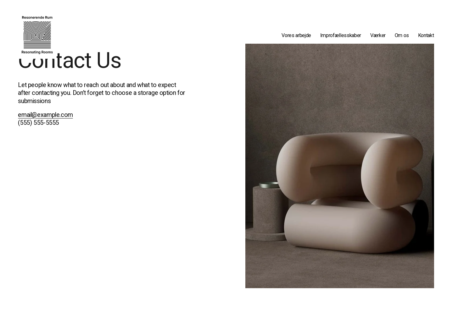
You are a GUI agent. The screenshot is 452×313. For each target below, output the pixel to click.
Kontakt (426, 35)
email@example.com (45, 114)
